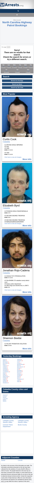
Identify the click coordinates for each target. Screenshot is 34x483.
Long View (5, 398)
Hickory (4, 397)
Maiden (4, 399)
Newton (4, 401)
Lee (18, 362)
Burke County (22, 425)
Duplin (5, 374)
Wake (19, 381)
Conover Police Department (8, 425)
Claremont (5, 395)
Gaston (5, 379)
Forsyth (5, 377)
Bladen (5, 360)
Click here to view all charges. (13, 157)
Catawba (6, 142)
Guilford (5, 380)
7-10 (6, 71)
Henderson (6, 382)
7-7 (20, 66)
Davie (4, 373)
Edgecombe (6, 376)
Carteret (5, 366)
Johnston (20, 360)
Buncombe (6, 363)
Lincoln (19, 363)
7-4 (3, 66)
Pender (19, 368)
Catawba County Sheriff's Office (8, 421)
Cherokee (5, 369)
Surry (18, 377)
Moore (19, 365)
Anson (5, 359)
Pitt (18, 369)
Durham (5, 375)
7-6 (14, 66)
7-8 (25, 66)
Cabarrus (6, 365)
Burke (4, 364)
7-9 (31, 66)
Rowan (19, 373)
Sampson (19, 374)
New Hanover (21, 366)
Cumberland (6, 371)
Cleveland (5, 370)
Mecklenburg (21, 364)
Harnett (5, 381)
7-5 (9, 66)
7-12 (28, 71)
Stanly (19, 376)
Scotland (19, 375)
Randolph (19, 370)
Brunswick (5, 362)
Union (19, 380)
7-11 (17, 71)
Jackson (19, 359)
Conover (5, 396)
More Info (27, 159)
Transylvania (20, 379)
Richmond (20, 371)
